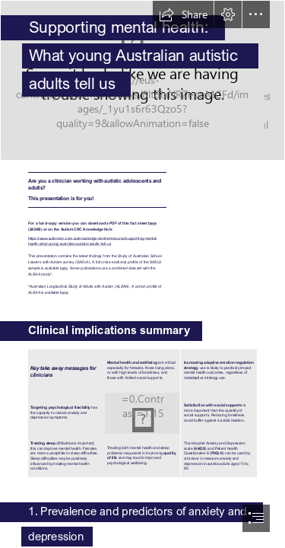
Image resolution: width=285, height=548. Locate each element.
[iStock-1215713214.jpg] (142, 413)
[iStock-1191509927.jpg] (142, 80)
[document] (142, 274)
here (152, 222)
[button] (183, 14)
